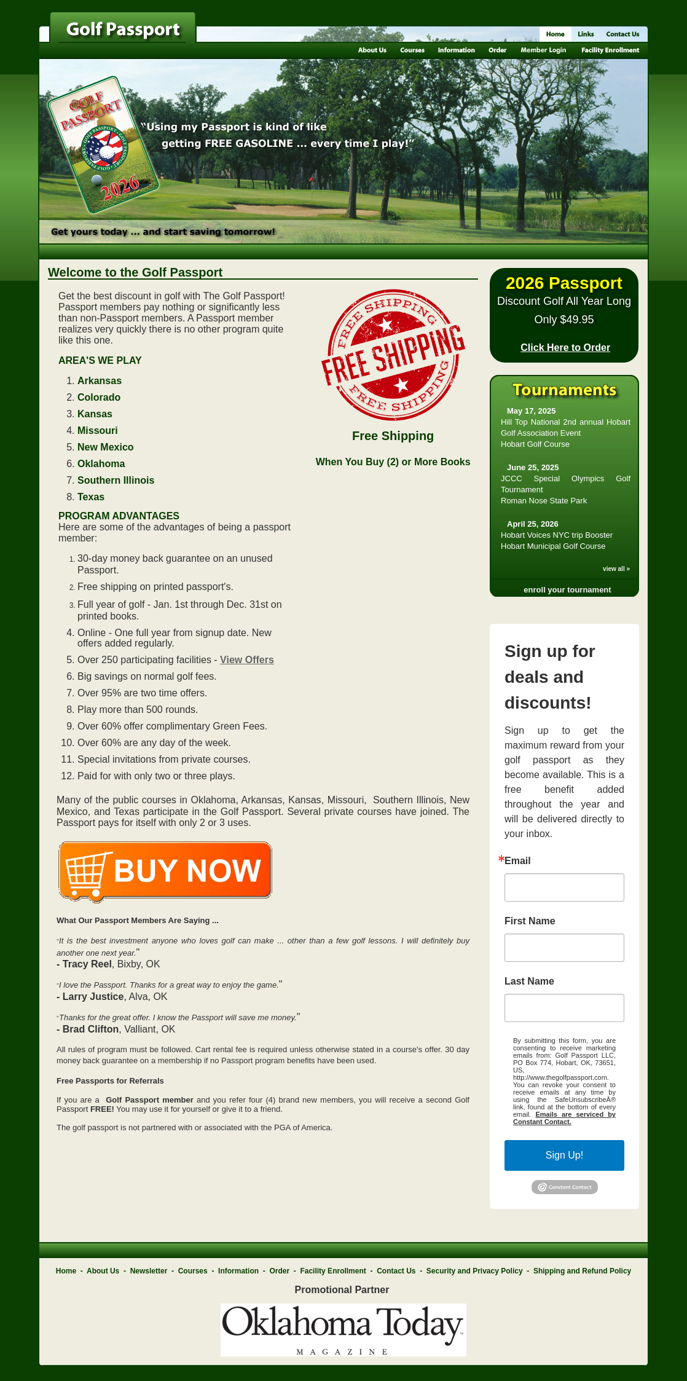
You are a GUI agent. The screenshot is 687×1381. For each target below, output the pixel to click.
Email (517, 861)
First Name (529, 921)
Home (66, 1271)
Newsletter (149, 1271)
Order (279, 1271)
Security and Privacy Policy (474, 1271)
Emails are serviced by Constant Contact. (564, 1118)
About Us (103, 1271)
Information (238, 1271)
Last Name (529, 981)
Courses (193, 1271)
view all (614, 568)
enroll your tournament (567, 589)
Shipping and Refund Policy (582, 1271)
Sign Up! (564, 1155)
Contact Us (396, 1271)
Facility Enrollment (333, 1271)
